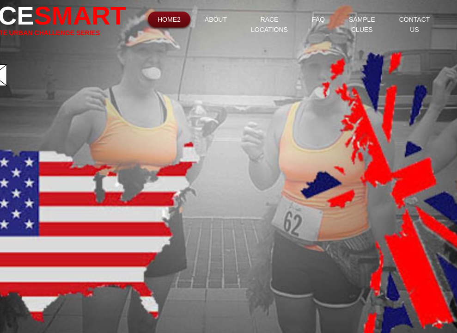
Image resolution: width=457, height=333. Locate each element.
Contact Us (414, 24)
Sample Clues (362, 24)
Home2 (169, 19)
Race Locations (269, 24)
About (216, 19)
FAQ (318, 19)
